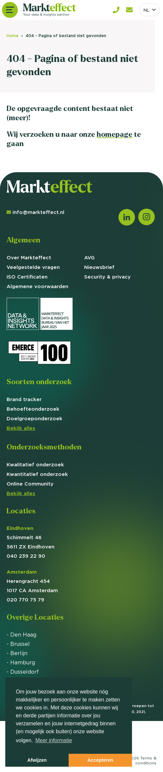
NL (146, 10)
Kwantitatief (37, 474)
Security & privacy (107, 277)
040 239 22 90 (26, 556)
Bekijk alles (21, 428)
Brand (24, 399)
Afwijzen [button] (37, 760)
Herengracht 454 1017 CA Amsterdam (32, 581)
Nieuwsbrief (99, 267)
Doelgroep (34, 418)
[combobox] (149, 9)
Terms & (145, 760)
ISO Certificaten (27, 277)
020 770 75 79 (25, 599)
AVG (89, 257)
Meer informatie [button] (53, 740)
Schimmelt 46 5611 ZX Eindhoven (30, 537)
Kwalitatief (35, 464)
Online (30, 484)
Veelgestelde (33, 267)
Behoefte (33, 409)
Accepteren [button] (100, 760)
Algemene (37, 286)
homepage (114, 134)
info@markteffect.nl (35, 212)
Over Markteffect (29, 257)
